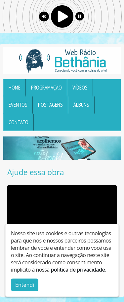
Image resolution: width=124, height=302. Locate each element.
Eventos (18, 104)
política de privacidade (78, 269)
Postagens (50, 104)
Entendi (24, 284)
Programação (46, 87)
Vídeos (80, 87)
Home (15, 87)
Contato (18, 122)
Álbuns (81, 104)
